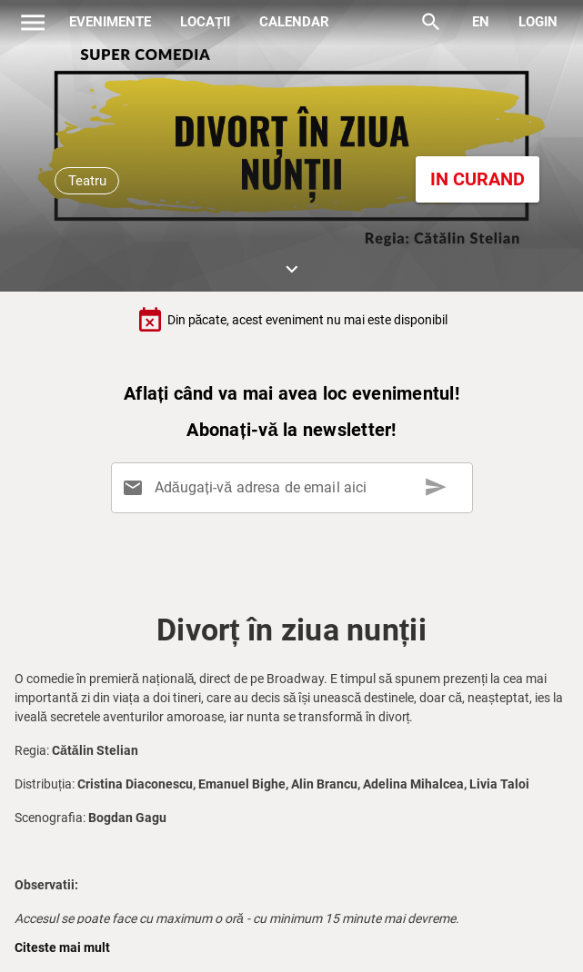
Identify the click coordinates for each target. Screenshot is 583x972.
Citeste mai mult (62, 947)
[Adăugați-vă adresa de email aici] (294, 487)
